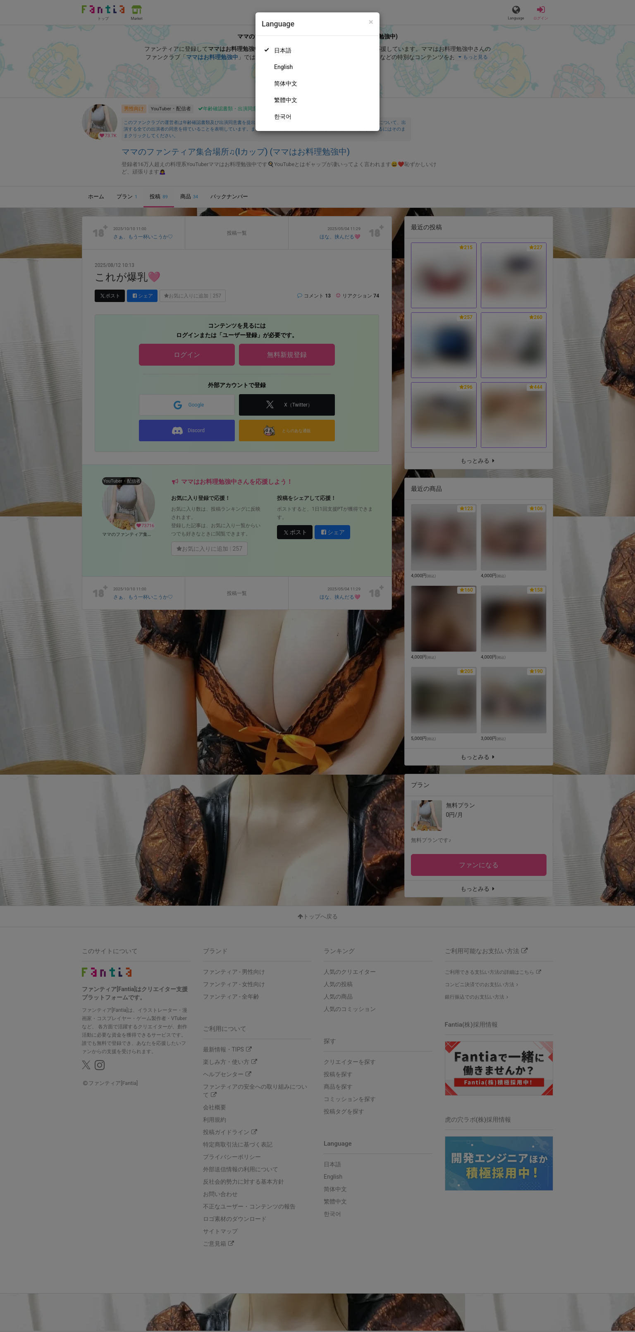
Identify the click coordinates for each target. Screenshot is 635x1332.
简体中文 (285, 83)
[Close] (371, 22)
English (283, 67)
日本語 (282, 50)
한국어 (282, 116)
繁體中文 (285, 100)
